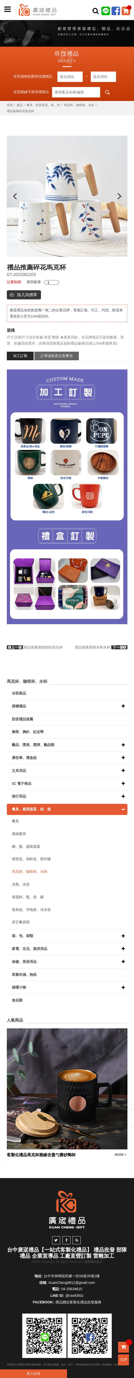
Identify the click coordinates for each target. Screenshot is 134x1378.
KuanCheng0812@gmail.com (72, 1283)
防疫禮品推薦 (22, 719)
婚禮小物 (19, 987)
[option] (67, 196)
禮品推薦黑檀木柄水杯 (101, 647)
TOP (123, 1360)
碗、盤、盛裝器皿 (26, 846)
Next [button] (121, 196)
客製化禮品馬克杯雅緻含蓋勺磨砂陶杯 (41, 1155)
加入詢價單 (27, 295)
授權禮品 (19, 706)
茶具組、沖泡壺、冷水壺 (31, 910)
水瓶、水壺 (21, 884)
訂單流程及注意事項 (57, 356)
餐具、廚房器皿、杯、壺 (43, 105)
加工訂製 (20, 356)
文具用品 (19, 771)
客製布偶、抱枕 (24, 975)
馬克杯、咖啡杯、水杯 (79, 105)
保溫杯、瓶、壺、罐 (28, 897)
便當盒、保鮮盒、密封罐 (31, 859)
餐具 (15, 821)
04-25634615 (71, 1289)
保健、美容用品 (24, 962)
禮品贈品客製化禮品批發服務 (78, 1302)
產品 (20, 105)
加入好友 (34, 1373)
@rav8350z (74, 1296)
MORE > (120, 1154)
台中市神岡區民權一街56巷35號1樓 (72, 1276)
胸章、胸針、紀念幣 (28, 732)
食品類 (17, 1000)
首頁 (10, 105)
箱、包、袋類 (22, 936)
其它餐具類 (21, 922)
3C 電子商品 (22, 783)
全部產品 (19, 693)
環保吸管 (19, 834)
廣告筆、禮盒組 (24, 758)
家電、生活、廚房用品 (29, 949)
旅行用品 (19, 796)
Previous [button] (12, 196)
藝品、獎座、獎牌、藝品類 (33, 745)
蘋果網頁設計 (93, 1262)
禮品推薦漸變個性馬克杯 (35, 647)
